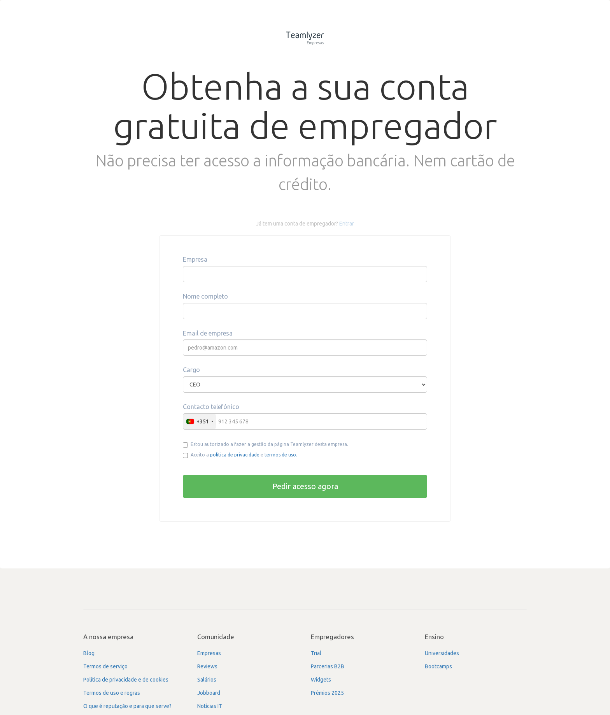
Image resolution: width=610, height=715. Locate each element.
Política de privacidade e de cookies (125, 680)
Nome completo (205, 296)
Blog (89, 653)
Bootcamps (438, 666)
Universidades (442, 653)
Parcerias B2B (327, 666)
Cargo (191, 369)
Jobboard (208, 693)
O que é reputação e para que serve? (127, 706)
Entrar (346, 223)
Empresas (209, 653)
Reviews (207, 666)
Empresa (195, 259)
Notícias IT (209, 706)
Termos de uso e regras (111, 693)
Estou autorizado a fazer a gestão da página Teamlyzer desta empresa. (265, 445)
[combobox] (199, 421)
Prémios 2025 (327, 693)
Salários (206, 680)
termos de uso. (281, 454)
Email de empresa (208, 333)
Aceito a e (240, 455)
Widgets (321, 680)
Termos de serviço (105, 666)
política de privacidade (234, 454)
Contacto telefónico (211, 406)
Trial (316, 653)
